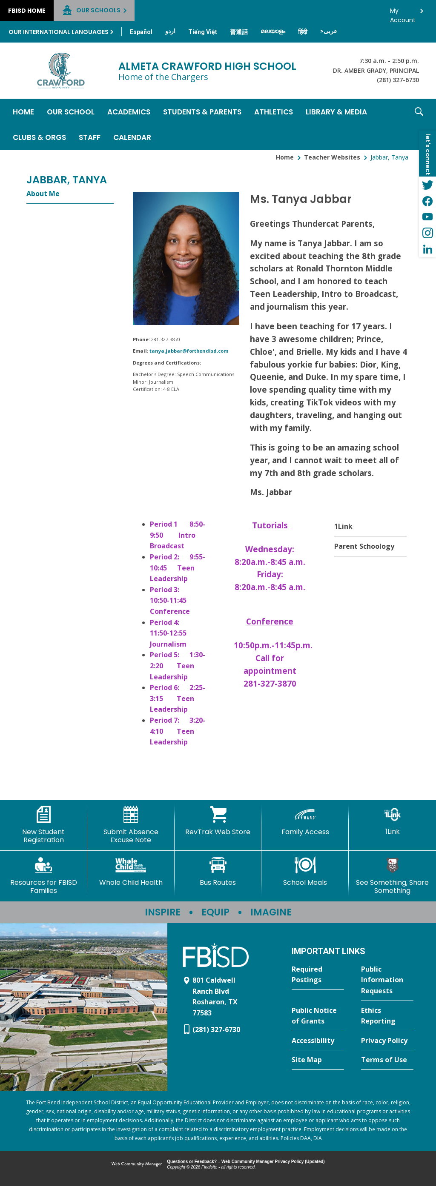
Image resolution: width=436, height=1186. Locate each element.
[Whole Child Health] (131, 871)
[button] (419, 124)
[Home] (23, 111)
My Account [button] (403, 13)
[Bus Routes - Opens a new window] (218, 871)
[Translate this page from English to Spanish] (141, 32)
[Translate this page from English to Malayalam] (273, 31)
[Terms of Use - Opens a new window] (387, 1060)
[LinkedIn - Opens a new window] (427, 249)
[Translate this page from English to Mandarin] (239, 32)
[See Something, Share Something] (392, 875)
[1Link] (392, 821)
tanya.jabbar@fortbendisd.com (188, 351)
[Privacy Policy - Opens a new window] (387, 1041)
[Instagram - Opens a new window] (427, 233)
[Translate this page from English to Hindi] (303, 32)
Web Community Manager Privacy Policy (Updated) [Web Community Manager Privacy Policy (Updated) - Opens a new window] (273, 1161)
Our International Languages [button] (59, 32)
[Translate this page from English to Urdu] (170, 31)
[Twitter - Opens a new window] (427, 184)
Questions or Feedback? (192, 1161)
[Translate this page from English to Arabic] (328, 31)
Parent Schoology (364, 546)
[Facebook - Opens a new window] (427, 200)
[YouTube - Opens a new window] (427, 217)
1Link (343, 526)
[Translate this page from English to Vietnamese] (202, 32)
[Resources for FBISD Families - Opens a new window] (43, 875)
